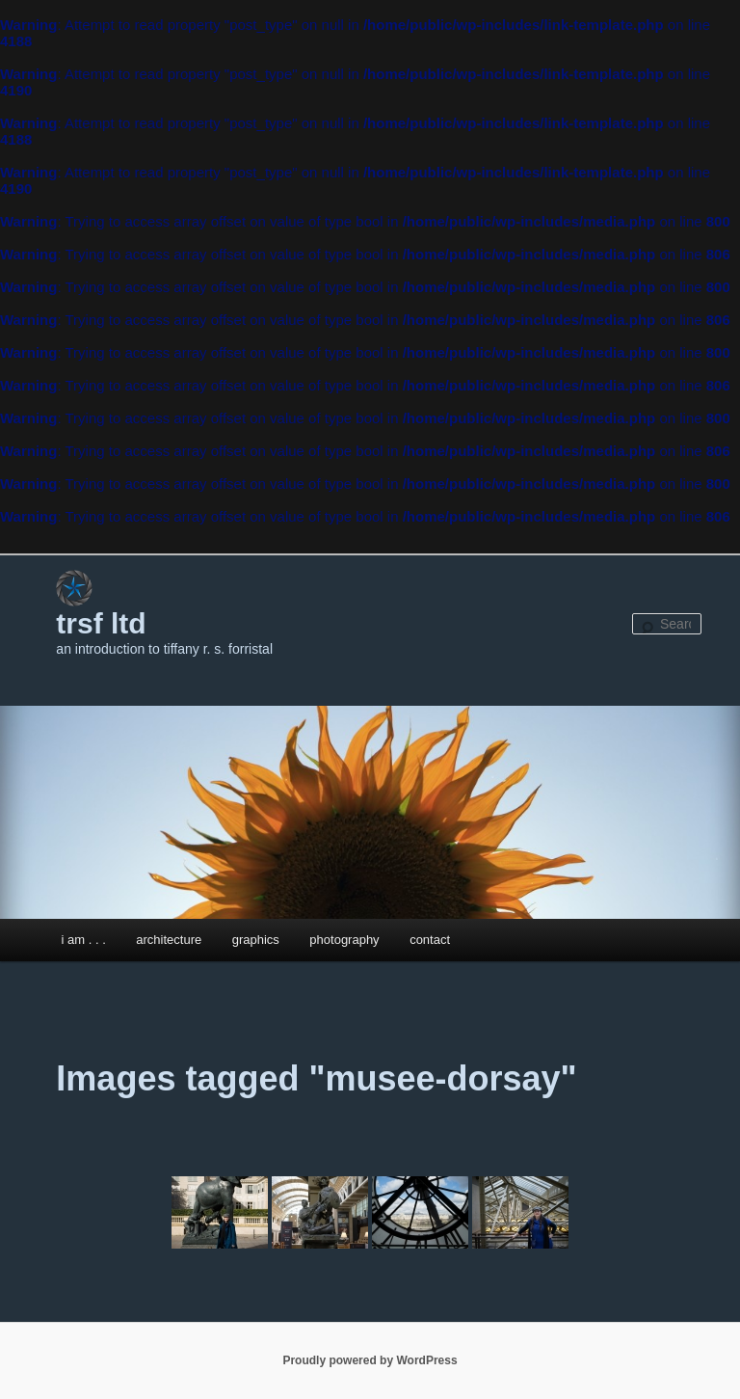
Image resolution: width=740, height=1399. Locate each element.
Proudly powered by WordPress (369, 1360)
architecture (168, 939)
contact (430, 939)
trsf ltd (100, 623)
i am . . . (84, 939)
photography (344, 939)
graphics (255, 939)
